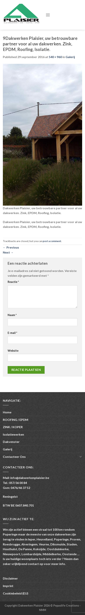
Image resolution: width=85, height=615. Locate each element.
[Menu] (48, 15)
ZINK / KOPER (13, 427)
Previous (11, 247)
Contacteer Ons (14, 456)
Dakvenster (11, 441)
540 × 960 (55, 57)
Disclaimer (10, 578)
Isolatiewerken (13, 434)
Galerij (70, 57)
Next (8, 252)
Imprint (8, 586)
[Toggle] (80, 456)
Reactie (13, 281)
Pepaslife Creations (66, 605)
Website (13, 350)
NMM (42, 610)
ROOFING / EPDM (15, 419)
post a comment (52, 241)
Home (7, 412)
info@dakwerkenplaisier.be (29, 478)
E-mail (12, 332)
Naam (12, 315)
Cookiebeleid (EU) (15, 593)
